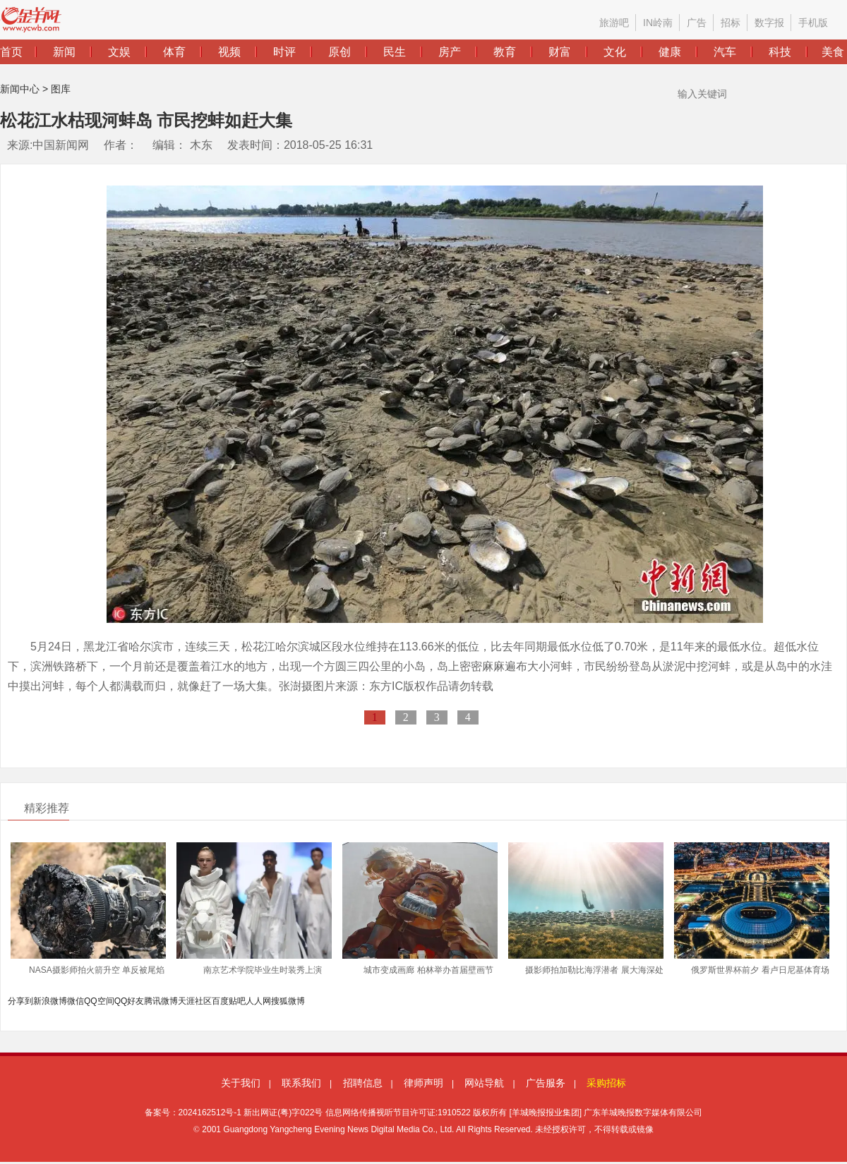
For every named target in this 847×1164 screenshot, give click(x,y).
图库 (61, 89)
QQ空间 (99, 1001)
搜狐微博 (288, 1001)
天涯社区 (195, 1001)
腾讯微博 (161, 1001)
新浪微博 (50, 1001)
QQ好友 (129, 1001)
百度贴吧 (229, 1001)
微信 (75, 1001)
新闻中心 (20, 89)
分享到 (20, 1001)
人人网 (258, 1001)
